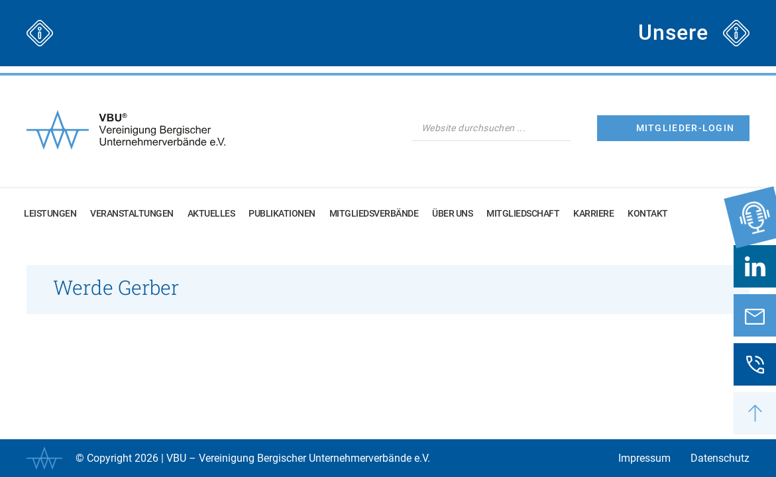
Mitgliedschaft (522, 213)
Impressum (644, 458)
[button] (755, 413)
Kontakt (648, 213)
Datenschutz (720, 458)
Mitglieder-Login (685, 128)
